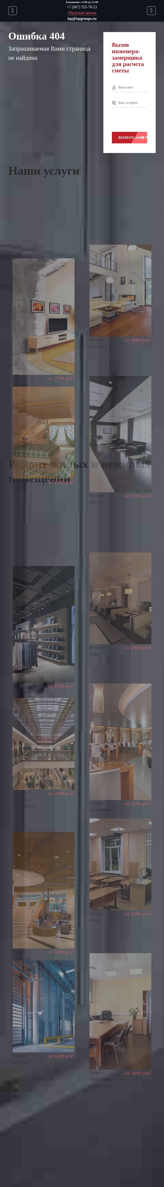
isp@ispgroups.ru (82, 18)
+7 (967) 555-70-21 (82, 7)
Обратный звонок (82, 13)
